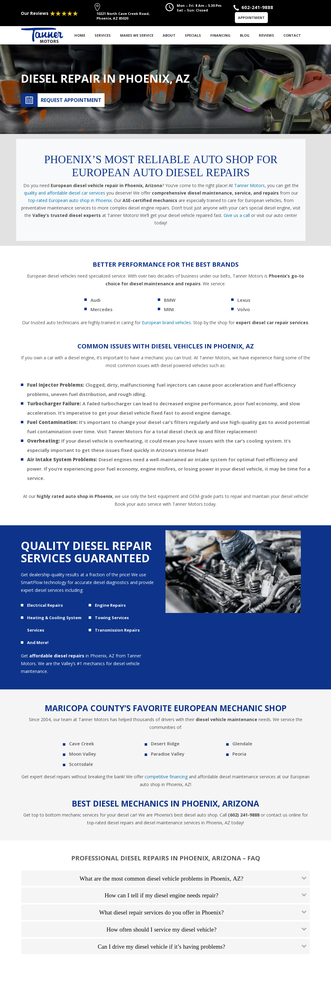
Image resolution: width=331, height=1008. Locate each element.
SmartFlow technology (43, 582)
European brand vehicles (166, 322)
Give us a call (237, 215)
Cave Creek (81, 744)
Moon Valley (82, 755)
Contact (292, 35)
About (169, 35)
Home (79, 35)
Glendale (241, 744)
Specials (193, 35)
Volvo (243, 309)
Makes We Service (136, 35)
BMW (169, 300)
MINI (169, 309)
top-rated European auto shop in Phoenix (70, 200)
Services (103, 35)
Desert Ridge (165, 744)
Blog (244, 35)
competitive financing (166, 778)
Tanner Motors (249, 185)
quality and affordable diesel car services (64, 193)
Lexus (243, 300)
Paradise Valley (167, 755)
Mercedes (102, 309)
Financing (220, 35)
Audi (95, 300)
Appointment (251, 17)
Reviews (266, 35)
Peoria (239, 755)
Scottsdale (80, 766)
